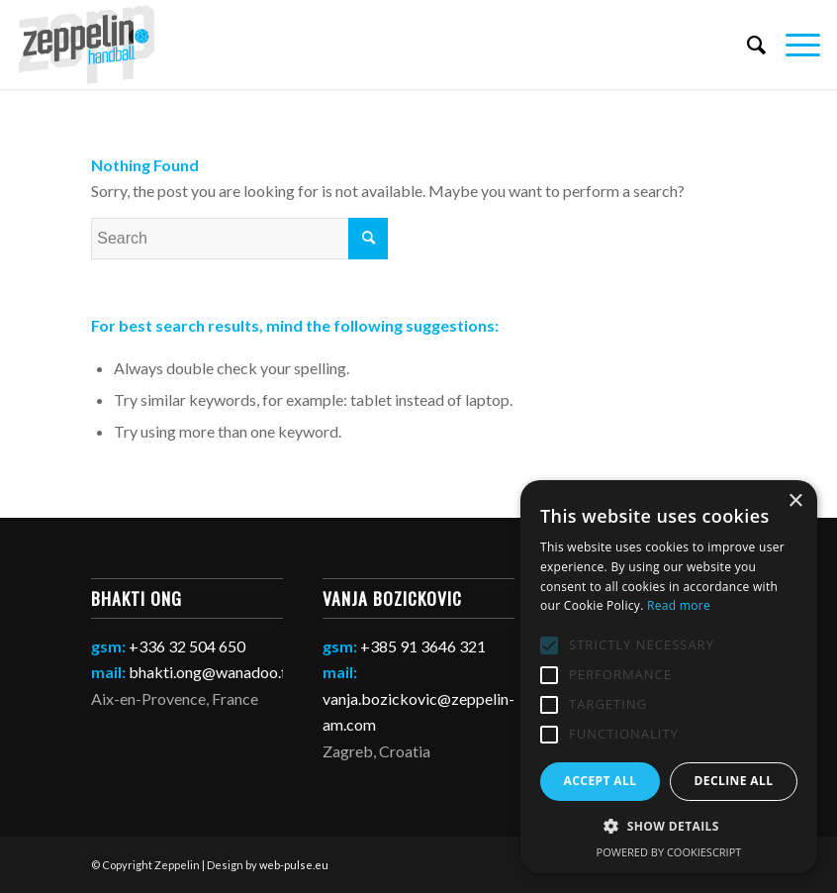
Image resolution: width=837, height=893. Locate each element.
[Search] (746, 44)
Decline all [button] (734, 780)
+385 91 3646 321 (423, 646)
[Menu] (793, 44)
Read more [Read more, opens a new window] (678, 605)
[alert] (668, 676)
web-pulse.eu (293, 864)
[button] (668, 827)
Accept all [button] (600, 780)
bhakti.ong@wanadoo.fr (211, 671)
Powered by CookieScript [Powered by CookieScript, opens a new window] (669, 851)
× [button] (795, 501)
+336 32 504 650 (187, 646)
